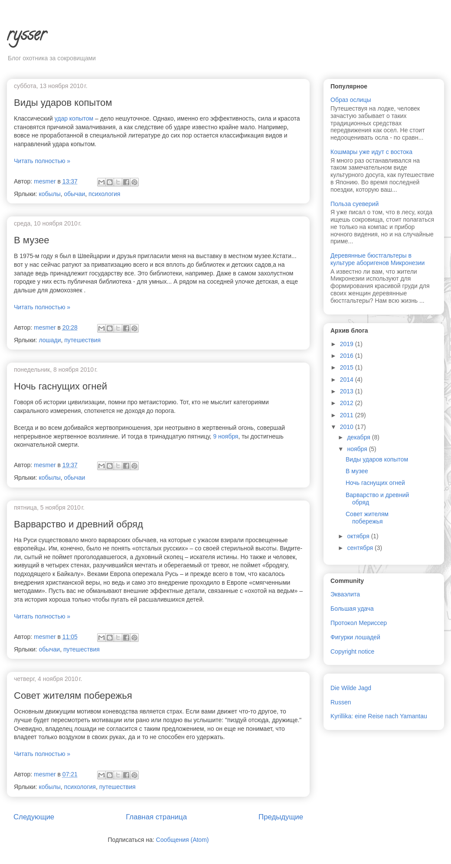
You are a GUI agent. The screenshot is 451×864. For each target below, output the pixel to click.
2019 (347, 343)
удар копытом (74, 118)
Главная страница (156, 817)
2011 (347, 415)
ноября (358, 448)
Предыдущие (280, 817)
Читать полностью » (42, 160)
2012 (347, 402)
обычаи (74, 193)
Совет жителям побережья (73, 695)
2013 (347, 391)
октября (359, 536)
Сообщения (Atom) (182, 839)
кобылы (49, 193)
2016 (347, 355)
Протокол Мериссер (358, 622)
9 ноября (225, 436)
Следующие (33, 817)
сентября (361, 547)
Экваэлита (345, 594)
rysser (26, 36)
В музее (31, 240)
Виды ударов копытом (63, 102)
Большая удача (352, 608)
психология (104, 193)
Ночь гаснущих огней (60, 386)
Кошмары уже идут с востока (371, 151)
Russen (340, 702)
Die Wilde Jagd (350, 687)
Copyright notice (352, 651)
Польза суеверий (354, 203)
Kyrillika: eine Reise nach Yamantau (378, 716)
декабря (359, 437)
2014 (347, 379)
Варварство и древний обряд (78, 524)
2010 (347, 426)
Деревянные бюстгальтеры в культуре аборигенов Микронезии (377, 259)
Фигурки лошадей (355, 637)
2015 (347, 367)
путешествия (82, 340)
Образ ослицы (350, 99)
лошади (50, 340)
